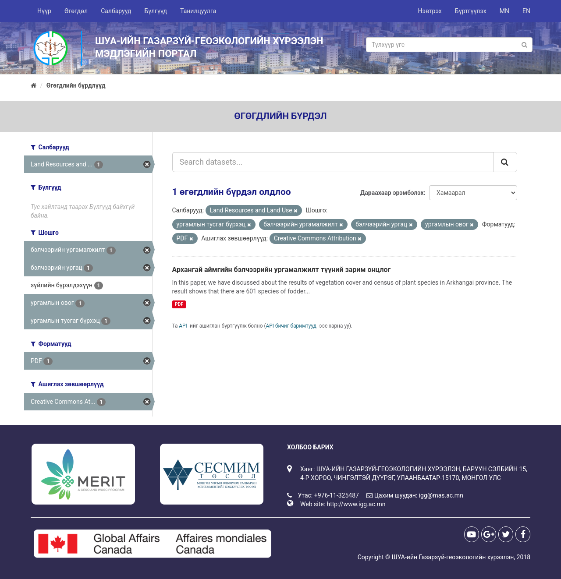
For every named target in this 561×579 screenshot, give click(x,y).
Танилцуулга (198, 10)
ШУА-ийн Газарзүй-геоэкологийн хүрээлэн (452, 557)
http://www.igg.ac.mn (356, 504)
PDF (179, 304)
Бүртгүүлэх (470, 10)
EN (526, 10)
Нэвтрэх (429, 10)
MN (504, 10)
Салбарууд (116, 10)
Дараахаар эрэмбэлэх (392, 192)
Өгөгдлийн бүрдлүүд (76, 85)
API (183, 326)
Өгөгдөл (76, 10)
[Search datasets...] (333, 162)
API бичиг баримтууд (291, 326)
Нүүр (44, 10)
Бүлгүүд (155, 10)
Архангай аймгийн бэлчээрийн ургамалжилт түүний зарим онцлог (281, 269)
